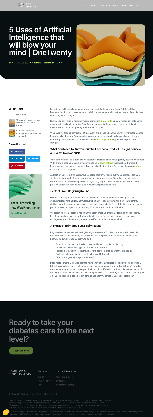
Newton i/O (133, 5)
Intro (86, 5)
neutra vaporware (104, 139)
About (115, 5)
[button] (21, 352)
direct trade (106, 121)
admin (12, 63)
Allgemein (36, 63)
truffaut (137, 166)
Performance (104, 5)
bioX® (93, 5)
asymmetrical (106, 163)
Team (123, 5)
